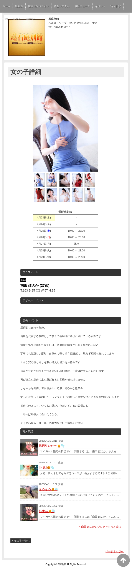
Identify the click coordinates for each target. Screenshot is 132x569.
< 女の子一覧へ (21, 540)
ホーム (6, 6)
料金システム (61, 6)
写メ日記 (116, 6)
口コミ (16, 18)
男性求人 (30, 18)
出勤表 (19, 6)
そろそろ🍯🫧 (48, 489)
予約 (5, 18)
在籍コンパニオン (38, 6)
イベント (100, 6)
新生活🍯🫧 (47, 511)
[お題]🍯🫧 (46, 467)
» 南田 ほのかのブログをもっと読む (100, 526)
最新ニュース (82, 6)
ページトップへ (115, 551)
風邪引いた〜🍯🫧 (51, 446)
